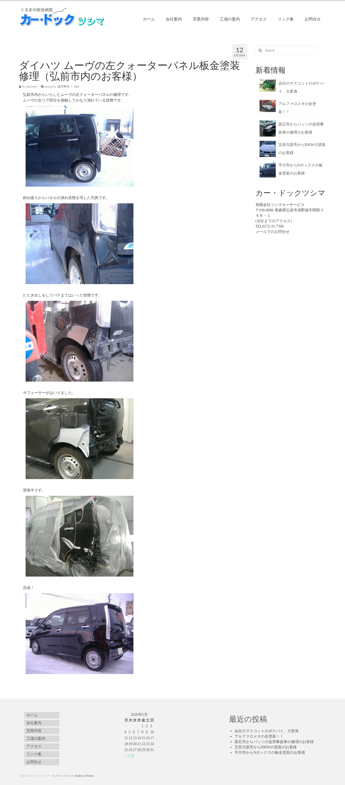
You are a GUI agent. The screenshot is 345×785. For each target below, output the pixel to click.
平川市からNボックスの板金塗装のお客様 (269, 753)
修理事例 (63, 86)
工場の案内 (230, 18)
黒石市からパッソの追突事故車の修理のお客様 (274, 742)
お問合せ (313, 18)
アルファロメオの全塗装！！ (259, 736)
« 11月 (129, 756)
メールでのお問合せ (272, 232)
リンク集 (286, 18)
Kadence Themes (84, 775)
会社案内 (174, 18)
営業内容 (201, 18)
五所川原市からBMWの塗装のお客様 (265, 747)
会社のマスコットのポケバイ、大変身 (266, 731)
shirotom (31, 86)
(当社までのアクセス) (274, 221)
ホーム (149, 18)
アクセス (259, 18)
